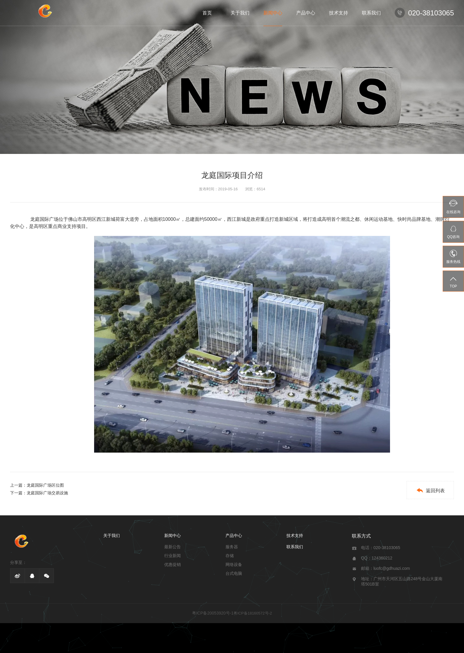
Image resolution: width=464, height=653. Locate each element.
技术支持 (338, 12)
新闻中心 (272, 12)
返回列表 (430, 490)
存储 (229, 555)
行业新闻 (172, 555)
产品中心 (305, 12)
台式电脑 (233, 573)
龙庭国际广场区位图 (45, 485)
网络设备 (233, 564)
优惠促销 (172, 564)
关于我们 (240, 12)
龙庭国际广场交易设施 (47, 492)
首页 (207, 12)
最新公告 (172, 546)
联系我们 (371, 12)
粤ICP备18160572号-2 (252, 613)
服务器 (231, 546)
